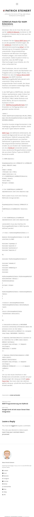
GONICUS (8, 45)
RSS (4, 490)
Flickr (4, 485)
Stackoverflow (6, 482)
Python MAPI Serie (21, 41)
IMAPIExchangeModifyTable (15, 105)
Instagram (5, 474)
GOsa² (22, 47)
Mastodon (5, 471)
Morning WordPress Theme (13, 513)
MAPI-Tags (5, 133)
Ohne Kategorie (15, 391)
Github (4, 479)
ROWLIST (11, 148)
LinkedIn (5, 466)
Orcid (4, 469)
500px (4, 488)
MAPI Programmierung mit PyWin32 (15, 399)
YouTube (5, 477)
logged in (14, 421)
